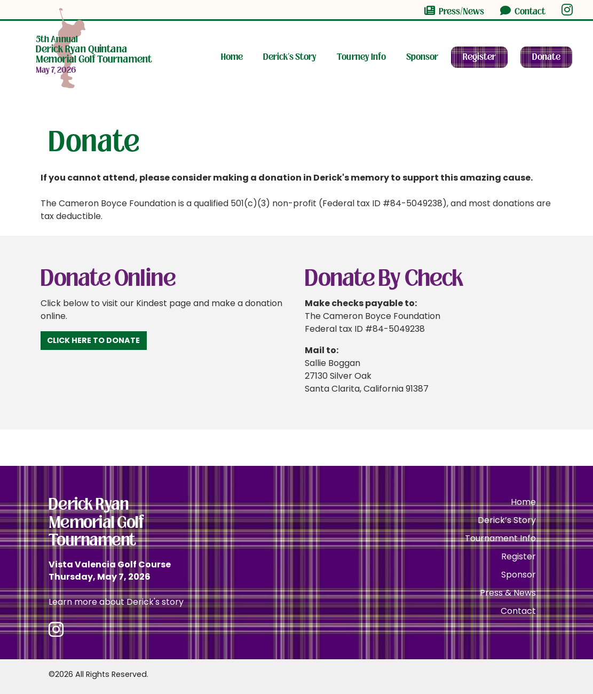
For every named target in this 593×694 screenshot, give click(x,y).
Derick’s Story (290, 57)
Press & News (508, 593)
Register (479, 57)
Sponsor (422, 57)
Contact (522, 11)
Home (232, 57)
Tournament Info (500, 538)
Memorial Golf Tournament (94, 50)
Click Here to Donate (93, 340)
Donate (546, 57)
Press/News (454, 11)
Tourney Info (361, 57)
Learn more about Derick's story (116, 602)
